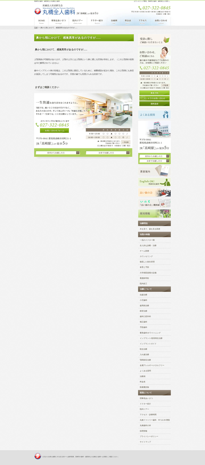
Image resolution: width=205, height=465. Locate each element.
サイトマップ (145, 442)
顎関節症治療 (145, 360)
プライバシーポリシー (149, 436)
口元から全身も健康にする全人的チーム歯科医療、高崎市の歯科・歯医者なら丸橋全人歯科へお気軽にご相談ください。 (81, 456)
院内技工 (143, 284)
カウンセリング (146, 256)
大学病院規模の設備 (148, 273)
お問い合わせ (160, 21)
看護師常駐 (144, 278)
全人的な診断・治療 (148, 246)
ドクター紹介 (145, 404)
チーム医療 (144, 251)
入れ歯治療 (144, 355)
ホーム (41, 21)
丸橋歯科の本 (145, 425)
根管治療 (143, 311)
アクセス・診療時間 (148, 415)
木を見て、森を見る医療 (150, 229)
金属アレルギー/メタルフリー (152, 365)
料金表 (142, 382)
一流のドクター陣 (147, 240)
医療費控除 (144, 387)
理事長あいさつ (146, 398)
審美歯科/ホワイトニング (150, 333)
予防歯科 (143, 327)
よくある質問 (145, 371)
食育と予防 (144, 267)
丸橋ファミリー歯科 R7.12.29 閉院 (155, 420)
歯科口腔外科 (145, 316)
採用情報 (143, 431)
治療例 (142, 376)
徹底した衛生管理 (147, 262)
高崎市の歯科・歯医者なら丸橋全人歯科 (47, 1)
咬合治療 (143, 349)
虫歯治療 (143, 295)
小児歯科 (143, 300)
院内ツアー (144, 409)
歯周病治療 (144, 306)
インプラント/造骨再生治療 (151, 338)
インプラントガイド (148, 344)
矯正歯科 (143, 322)
